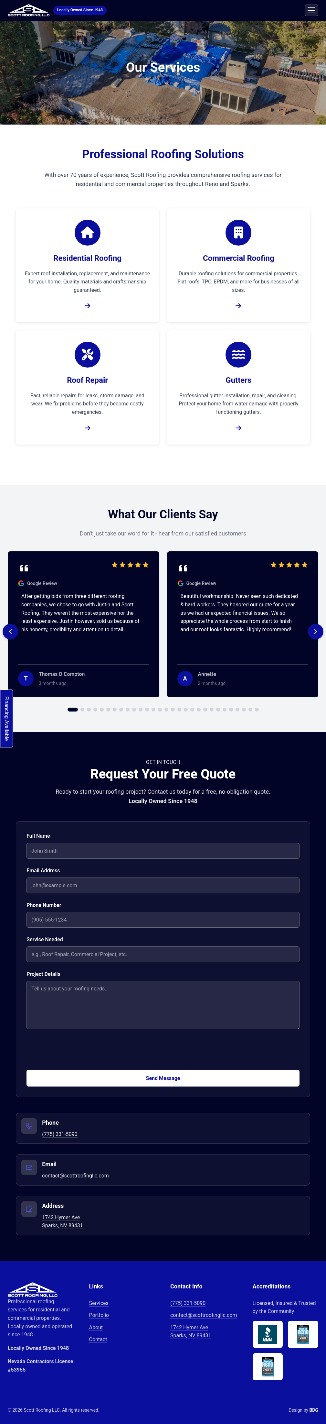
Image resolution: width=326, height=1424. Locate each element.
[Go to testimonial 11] (140, 710)
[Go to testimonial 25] (231, 710)
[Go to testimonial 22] (212, 710)
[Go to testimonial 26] (237, 710)
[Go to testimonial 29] (257, 710)
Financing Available (7, 718)
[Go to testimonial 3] (89, 710)
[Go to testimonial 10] (134, 710)
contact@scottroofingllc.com (75, 1176)
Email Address (43, 870)
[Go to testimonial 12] (147, 710)
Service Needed (44, 939)
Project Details (43, 974)
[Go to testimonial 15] (166, 710)
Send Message (163, 1078)
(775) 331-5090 (59, 1134)
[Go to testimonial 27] (244, 710)
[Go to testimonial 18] (186, 710)
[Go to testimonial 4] (95, 710)
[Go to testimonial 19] (192, 710)
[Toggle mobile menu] (311, 10)
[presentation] (75, 1052)
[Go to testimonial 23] (218, 710)
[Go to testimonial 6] (108, 710)
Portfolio (99, 1315)
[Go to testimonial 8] (121, 710)
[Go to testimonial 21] (205, 710)
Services (98, 1303)
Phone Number (43, 905)
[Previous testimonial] (10, 631)
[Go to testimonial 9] (128, 710)
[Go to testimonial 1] (73, 710)
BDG (313, 1410)
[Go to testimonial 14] (160, 710)
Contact (98, 1339)
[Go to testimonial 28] (250, 710)
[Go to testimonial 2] (82, 710)
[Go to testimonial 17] (179, 710)
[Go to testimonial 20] (199, 710)
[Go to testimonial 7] (115, 710)
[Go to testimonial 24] (224, 710)
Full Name (38, 836)
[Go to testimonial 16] (173, 710)
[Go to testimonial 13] (153, 710)
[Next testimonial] (315, 631)
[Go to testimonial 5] (102, 710)
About (96, 1327)
